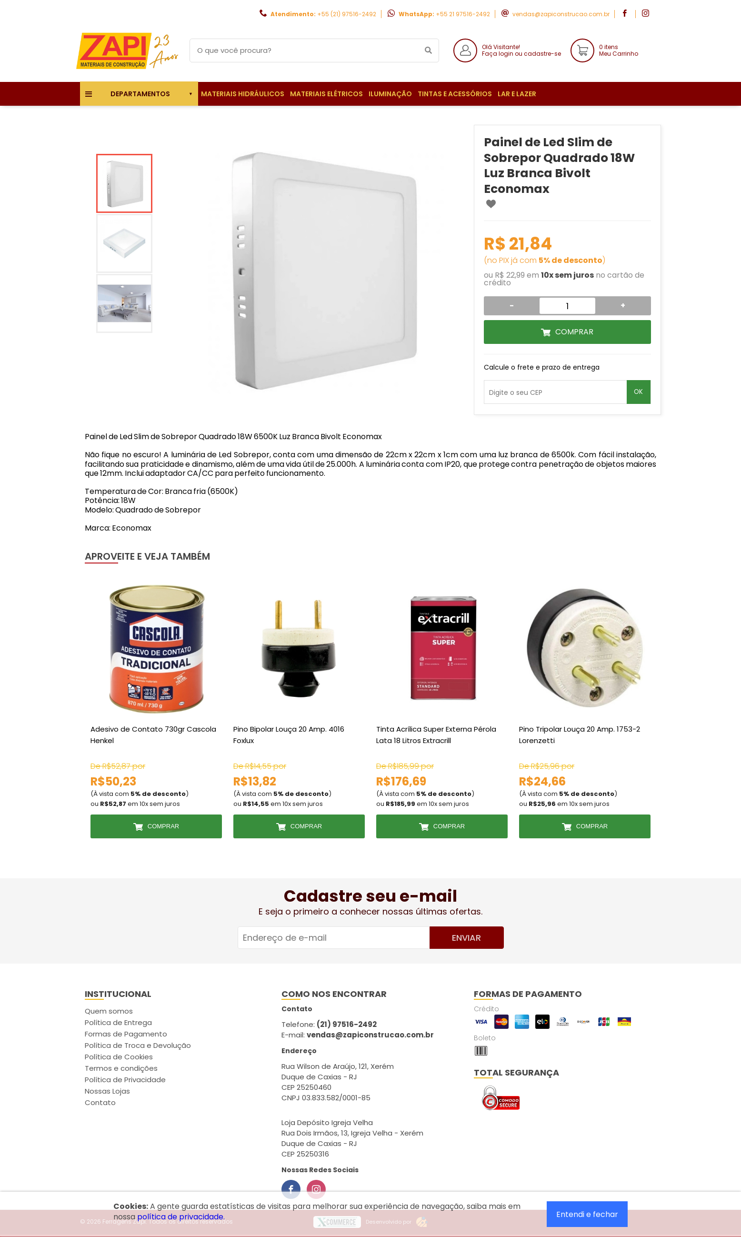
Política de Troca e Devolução (138, 1045)
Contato (100, 1102)
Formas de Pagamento (126, 1034)
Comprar (574, 331)
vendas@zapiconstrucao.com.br (561, 14)
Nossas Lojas (107, 1091)
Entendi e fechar (587, 1214)
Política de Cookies (119, 1057)
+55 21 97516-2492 (463, 14)
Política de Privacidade (125, 1080)
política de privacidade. (181, 1216)
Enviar (466, 938)
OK (638, 391)
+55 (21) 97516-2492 (346, 14)
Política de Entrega (118, 1022)
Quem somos (109, 1011)
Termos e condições (121, 1068)
